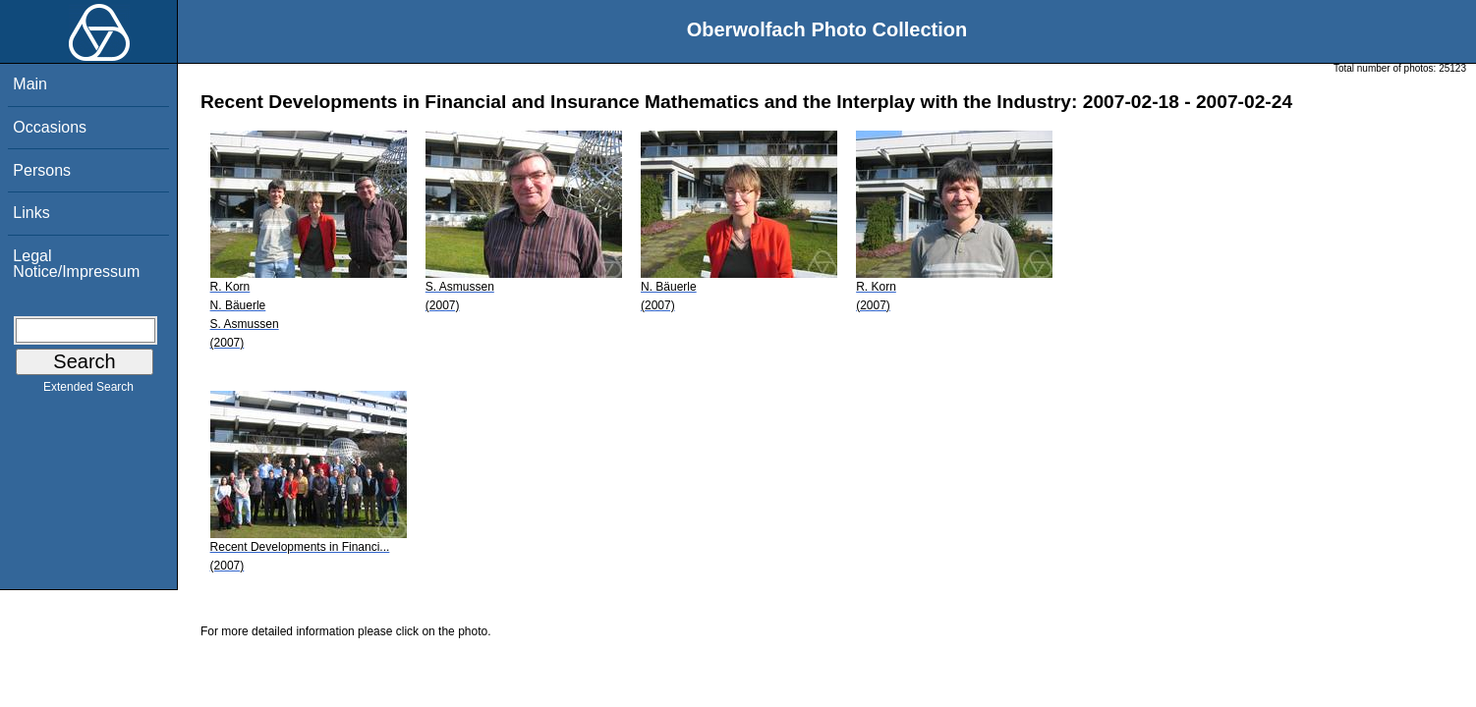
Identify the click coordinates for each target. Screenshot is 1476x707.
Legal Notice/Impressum (76, 263)
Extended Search (88, 391)
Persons (42, 170)
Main (30, 84)
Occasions (49, 127)
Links (31, 212)
